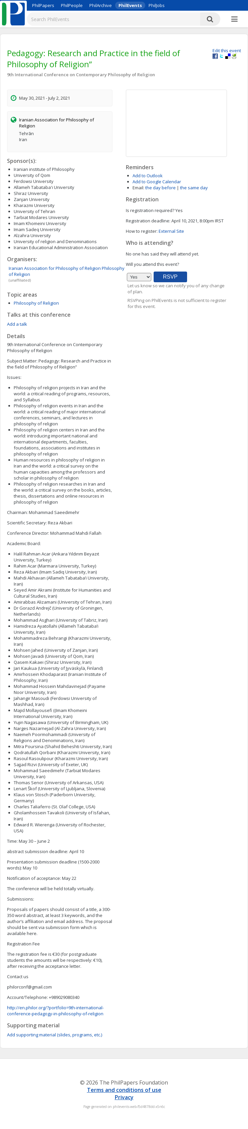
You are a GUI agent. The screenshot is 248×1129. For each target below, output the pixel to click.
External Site (171, 231)
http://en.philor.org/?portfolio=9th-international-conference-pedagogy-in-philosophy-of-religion (55, 1011)
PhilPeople (72, 5)
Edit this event (227, 50)
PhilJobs (157, 5)
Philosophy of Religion (36, 303)
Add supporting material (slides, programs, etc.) (54, 1035)
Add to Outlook (148, 176)
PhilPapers (43, 5)
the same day (194, 188)
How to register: (142, 231)
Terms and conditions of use (124, 1090)
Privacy (124, 1097)
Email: (138, 188)
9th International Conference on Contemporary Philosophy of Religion (81, 75)
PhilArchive (100, 5)
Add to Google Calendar (157, 182)
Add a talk (17, 324)
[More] (234, 19)
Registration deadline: (148, 221)
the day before (160, 188)
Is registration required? (150, 210)
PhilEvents (130, 5)
